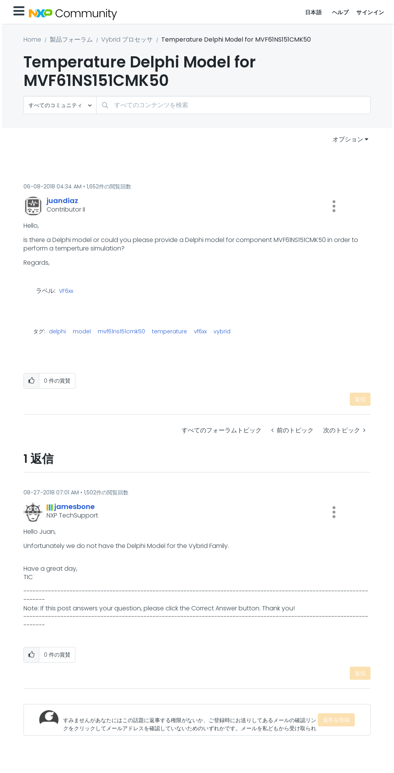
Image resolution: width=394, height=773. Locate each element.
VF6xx (66, 291)
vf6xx (200, 331)
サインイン (370, 12)
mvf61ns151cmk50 (121, 331)
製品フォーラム (71, 39)
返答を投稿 (336, 720)
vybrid (222, 331)
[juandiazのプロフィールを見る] (62, 200)
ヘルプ (340, 12)
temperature (169, 331)
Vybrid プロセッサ (127, 39)
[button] (334, 206)
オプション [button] (347, 139)
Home (32, 39)
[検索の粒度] (60, 105)
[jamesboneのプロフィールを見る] (74, 506)
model (82, 331)
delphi (57, 331)
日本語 (313, 12)
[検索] (233, 105)
